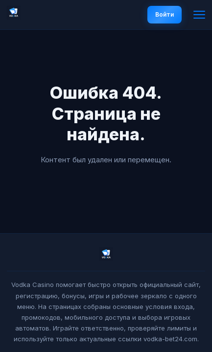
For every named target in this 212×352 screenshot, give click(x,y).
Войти (164, 14)
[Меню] (199, 15)
